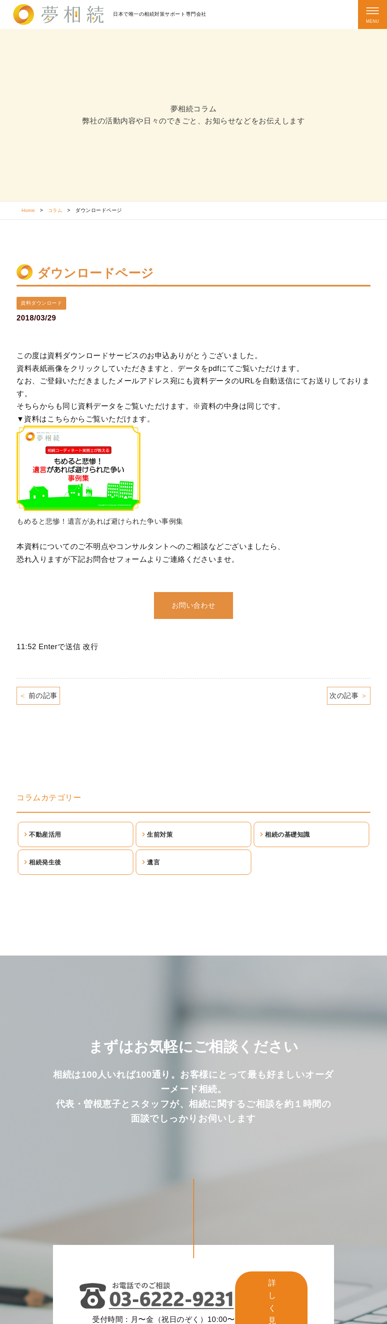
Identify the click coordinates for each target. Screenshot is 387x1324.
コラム (57, 210)
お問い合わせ (193, 606)
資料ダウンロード (41, 303)
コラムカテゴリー (50, 799)
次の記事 (347, 696)
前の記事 (39, 696)
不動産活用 (47, 837)
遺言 (154, 867)
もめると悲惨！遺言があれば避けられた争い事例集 (105, 522)
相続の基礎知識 (290, 837)
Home (29, 210)
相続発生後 (47, 867)
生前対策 (161, 837)
